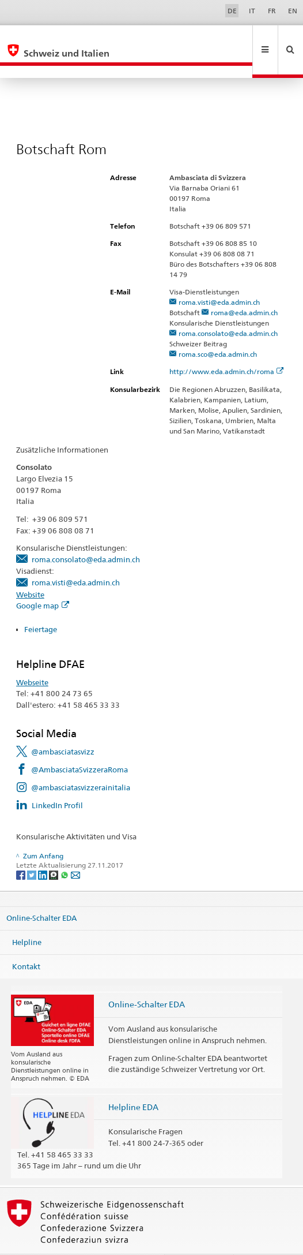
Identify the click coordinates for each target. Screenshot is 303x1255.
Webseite (32, 657)
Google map (42, 580)
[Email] (75, 849)
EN (292, 10)
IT (252, 10)
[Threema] (54, 849)
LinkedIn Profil (57, 780)
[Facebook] (21, 849)
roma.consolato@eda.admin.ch (228, 308)
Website (30, 569)
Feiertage (41, 604)
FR (272, 10)
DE (232, 10)
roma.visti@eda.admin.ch (219, 277)
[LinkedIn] (43, 849)
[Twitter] (32, 849)
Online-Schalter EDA (41, 893)
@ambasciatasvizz (62, 726)
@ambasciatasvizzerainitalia (80, 762)
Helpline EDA (133, 1082)
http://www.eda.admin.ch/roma (226, 346)
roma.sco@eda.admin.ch (218, 329)
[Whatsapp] (65, 849)
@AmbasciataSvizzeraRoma (79, 744)
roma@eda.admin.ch (244, 288)
